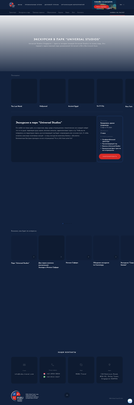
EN (121, 4)
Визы (20, 4)
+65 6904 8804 (53, 374)
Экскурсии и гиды (24, 12)
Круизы (60, 12)
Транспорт (12, 12)
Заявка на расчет (117, 12)
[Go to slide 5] (69, 223)
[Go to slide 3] (66, 223)
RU (124, 4)
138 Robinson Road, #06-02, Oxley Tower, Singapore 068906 (109, 376)
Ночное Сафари (72, 263)
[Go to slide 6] (71, 223)
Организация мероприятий (73, 4)
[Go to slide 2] (64, 223)
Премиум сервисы (38, 12)
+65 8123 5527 (53, 377)
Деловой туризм (52, 4)
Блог (73, 12)
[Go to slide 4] (67, 223)
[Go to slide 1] (62, 223)
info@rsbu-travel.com (24, 374)
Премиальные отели (33, 4)
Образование (51, 12)
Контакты (80, 12)
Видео (67, 12)
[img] (51, 247)
